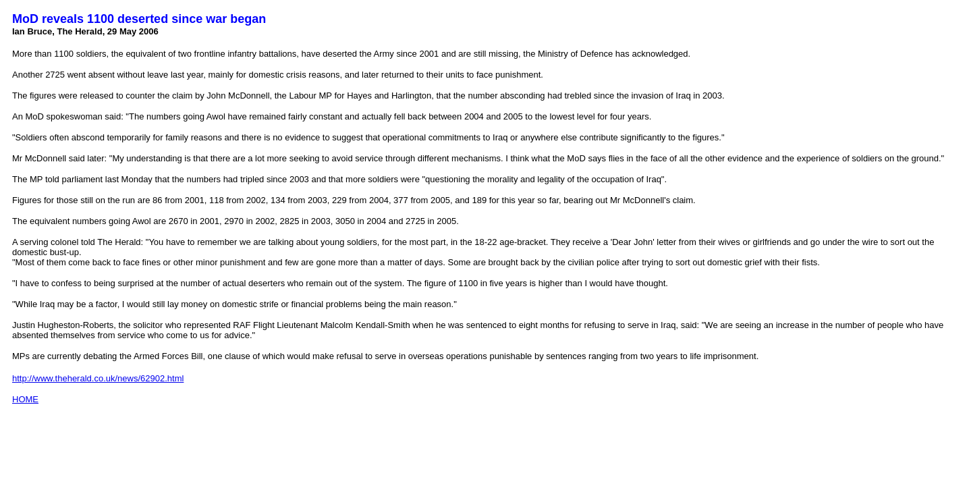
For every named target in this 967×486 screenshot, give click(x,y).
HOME (25, 399)
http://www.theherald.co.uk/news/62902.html (98, 378)
